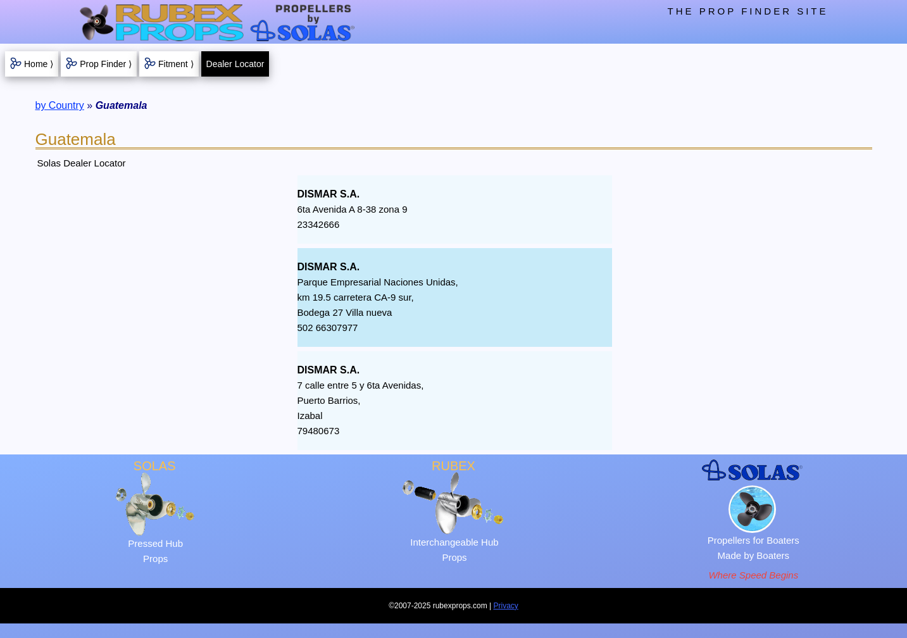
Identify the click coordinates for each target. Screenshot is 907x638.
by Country (59, 105)
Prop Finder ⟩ (106, 64)
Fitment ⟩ (176, 64)
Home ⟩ (38, 64)
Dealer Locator (235, 64)
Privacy (506, 605)
